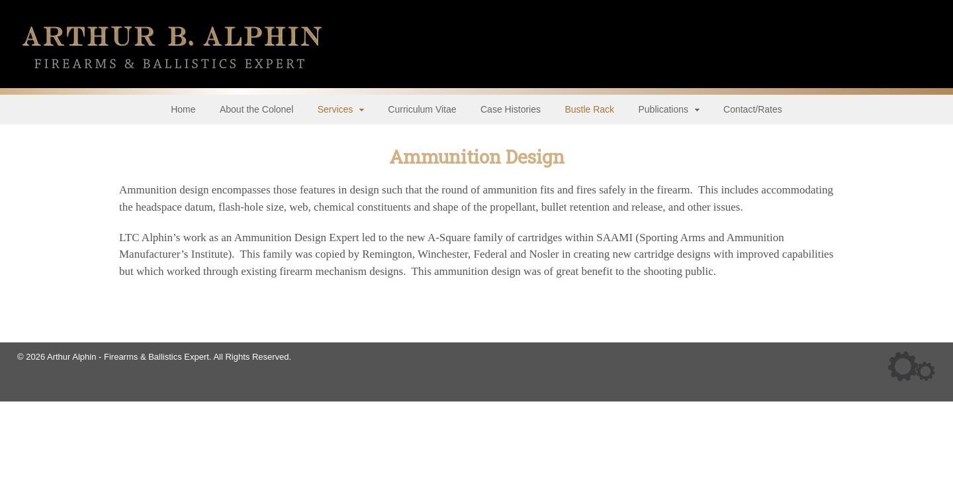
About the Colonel (256, 109)
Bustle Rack (589, 109)
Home (183, 109)
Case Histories (510, 109)
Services (335, 109)
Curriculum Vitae (422, 109)
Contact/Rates (752, 109)
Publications (664, 109)
